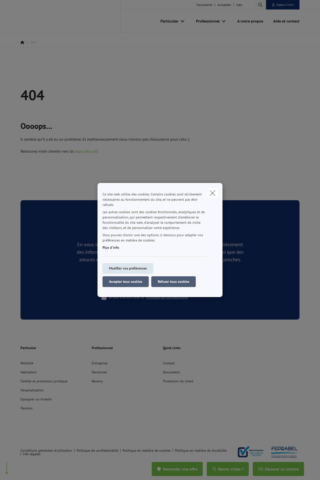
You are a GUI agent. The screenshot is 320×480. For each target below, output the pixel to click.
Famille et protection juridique (44, 381)
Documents (204, 5)
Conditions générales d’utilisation (46, 450)
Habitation (28, 372)
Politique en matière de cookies (146, 450)
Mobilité (26, 363)
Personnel (99, 372)
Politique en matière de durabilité (201, 450)
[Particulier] (168, 21)
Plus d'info (110, 247)
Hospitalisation (32, 390)
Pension (26, 408)
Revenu (97, 381)
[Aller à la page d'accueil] (70, 16)
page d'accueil (86, 151)
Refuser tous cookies (173, 281)
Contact (169, 363)
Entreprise (100, 363)
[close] (213, 193)
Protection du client (178, 381)
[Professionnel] (206, 21)
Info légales (31, 454)
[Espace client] (283, 5)
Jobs (239, 5)
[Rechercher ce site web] (260, 5)
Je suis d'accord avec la (151, 297)
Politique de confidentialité (167, 297)
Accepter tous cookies (125, 281)
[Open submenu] (183, 21)
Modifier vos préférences (128, 268)
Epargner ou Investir (36, 399)
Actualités (224, 5)
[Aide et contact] (284, 21)
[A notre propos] (250, 21)
